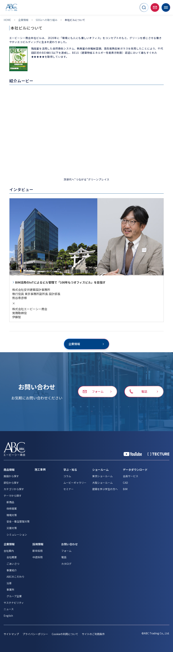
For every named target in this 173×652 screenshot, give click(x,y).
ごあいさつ (13, 563)
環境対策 (12, 515)
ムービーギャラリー (74, 482)
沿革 (9, 583)
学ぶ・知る (70, 470)
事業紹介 (12, 570)
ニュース (9, 609)
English (8, 615)
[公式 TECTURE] (158, 454)
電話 (63, 557)
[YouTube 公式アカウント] (133, 454)
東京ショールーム (102, 476)
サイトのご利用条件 (93, 634)
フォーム (66, 551)
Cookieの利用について (65, 634)
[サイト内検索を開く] (144, 7)
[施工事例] (46, 469)
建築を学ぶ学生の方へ (105, 489)
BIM (125, 489)
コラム (67, 476)
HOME (7, 19)
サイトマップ (11, 634)
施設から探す (11, 476)
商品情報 (9, 470)
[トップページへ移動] (11, 7)
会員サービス (130, 476)
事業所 (10, 589)
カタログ (66, 563)
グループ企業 (14, 596)
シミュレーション (17, 534)
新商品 (10, 502)
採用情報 (37, 544)
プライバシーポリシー (35, 634)
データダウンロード (135, 470)
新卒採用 (37, 551)
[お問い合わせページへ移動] (155, 7)
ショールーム (100, 470)
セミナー (68, 489)
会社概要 (12, 557)
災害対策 (12, 528)
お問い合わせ (69, 544)
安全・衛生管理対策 (18, 521)
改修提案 (12, 508)
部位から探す (11, 482)
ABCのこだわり (15, 576)
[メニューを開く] (166, 7)
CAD (125, 482)
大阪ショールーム (102, 482)
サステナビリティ (14, 602)
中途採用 (37, 557)
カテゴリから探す (14, 489)
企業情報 (23, 19)
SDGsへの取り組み (46, 19)
